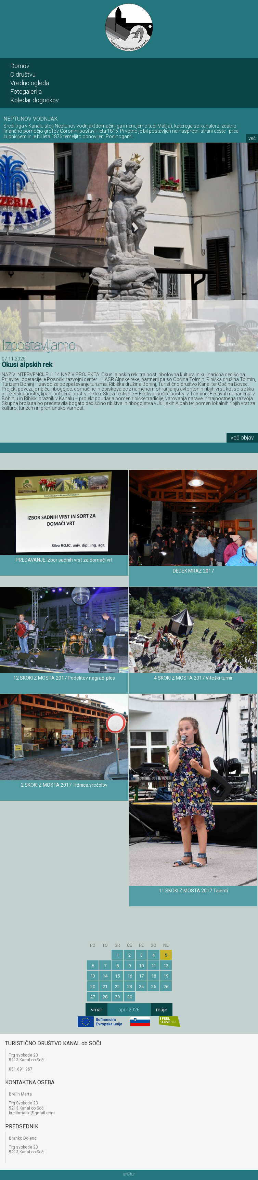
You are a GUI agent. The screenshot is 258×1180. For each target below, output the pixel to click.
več (252, 138)
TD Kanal (129, 27)
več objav (242, 437)
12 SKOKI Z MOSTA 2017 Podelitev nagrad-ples (64, 678)
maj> (161, 1009)
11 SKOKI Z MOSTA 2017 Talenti (193, 890)
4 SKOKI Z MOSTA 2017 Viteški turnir (193, 678)
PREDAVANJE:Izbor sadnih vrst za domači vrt (64, 560)
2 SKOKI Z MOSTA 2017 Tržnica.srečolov (64, 785)
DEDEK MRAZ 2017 (193, 571)
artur (129, 1174)
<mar (96, 1009)
